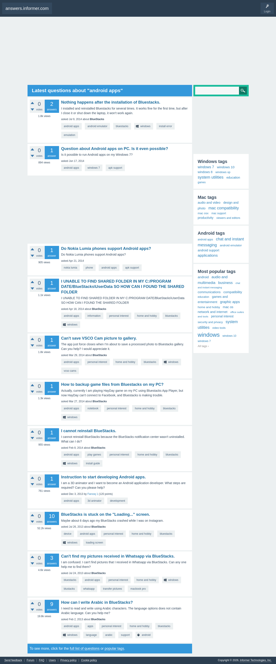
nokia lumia (70, 267)
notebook (92, 408)
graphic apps (230, 302)
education (233, 177)
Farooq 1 (92, 494)
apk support (115, 167)
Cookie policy (89, 660)
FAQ (41, 660)
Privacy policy (68, 660)
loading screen (94, 542)
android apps (71, 126)
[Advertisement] (138, 51)
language (91, 635)
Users (52, 660)
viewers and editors (228, 218)
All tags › (203, 346)
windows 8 (205, 172)
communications (209, 292)
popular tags (114, 648)
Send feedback (13, 660)
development (117, 500)
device (68, 533)
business (225, 283)
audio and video (209, 202)
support (125, 635)
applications (208, 255)
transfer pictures (112, 588)
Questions (62, 10)
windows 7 (93, 167)
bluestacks (122, 126)
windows (145, 126)
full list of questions (85, 648)
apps (90, 626)
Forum (30, 660)
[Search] (221, 91)
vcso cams (70, 370)
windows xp (222, 172)
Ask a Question (78, 10)
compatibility (232, 292)
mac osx (203, 213)
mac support (218, 213)
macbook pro (138, 588)
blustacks (69, 588)
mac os (228, 307)
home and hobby (147, 315)
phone (89, 267)
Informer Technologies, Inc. (256, 660)
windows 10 (225, 167)
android (146, 635)
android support (208, 250)
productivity (205, 218)
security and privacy (210, 322)
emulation (69, 135)
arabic (109, 635)
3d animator (94, 500)
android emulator (97, 126)
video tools (219, 327)
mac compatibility (223, 208)
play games (94, 454)
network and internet (213, 312)
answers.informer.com (27, 8)
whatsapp (88, 588)
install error (165, 126)
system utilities (211, 177)
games (202, 182)
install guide (93, 463)
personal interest (119, 315)
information (93, 315)
